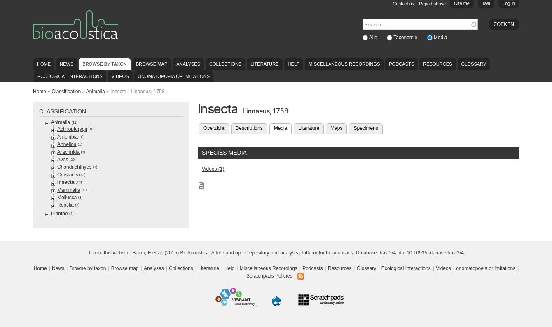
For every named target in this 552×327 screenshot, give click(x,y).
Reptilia (65, 205)
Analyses (188, 63)
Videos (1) (213, 169)
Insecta (65, 182)
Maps (336, 128)
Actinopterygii (72, 129)
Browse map (152, 63)
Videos (120, 76)
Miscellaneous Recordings (344, 63)
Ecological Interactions (70, 76)
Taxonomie (406, 37)
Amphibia (67, 137)
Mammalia (68, 190)
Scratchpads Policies (269, 276)
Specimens (365, 128)
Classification (66, 91)
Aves (62, 159)
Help (293, 63)
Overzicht (214, 128)
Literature (264, 63)
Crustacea (68, 175)
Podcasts (401, 63)
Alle (374, 37)
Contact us (403, 3)
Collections (225, 63)
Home (44, 63)
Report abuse (432, 3)
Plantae (59, 213)
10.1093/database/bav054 (435, 253)
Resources (437, 63)
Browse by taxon (104, 63)
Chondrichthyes (74, 167)
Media (440, 37)
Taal (486, 3)
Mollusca (67, 197)
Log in (509, 3)
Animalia (95, 91)
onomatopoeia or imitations (174, 76)
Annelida (67, 144)
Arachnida (68, 152)
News (66, 63)
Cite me (462, 3)
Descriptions (249, 128)
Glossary (474, 63)
